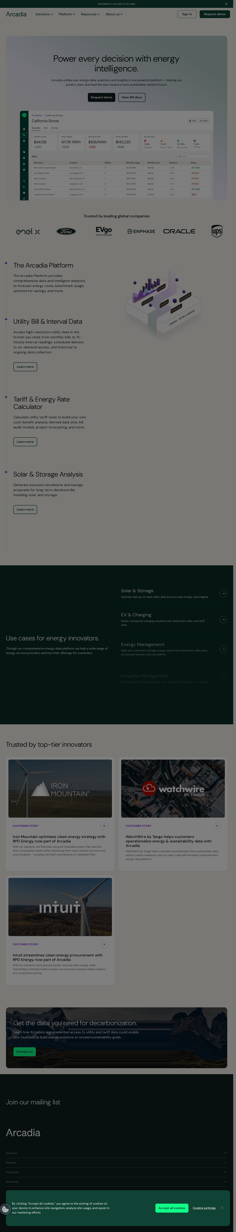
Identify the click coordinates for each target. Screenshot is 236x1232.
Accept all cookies (171, 1208)
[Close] (222, 1208)
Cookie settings (204, 1208)
